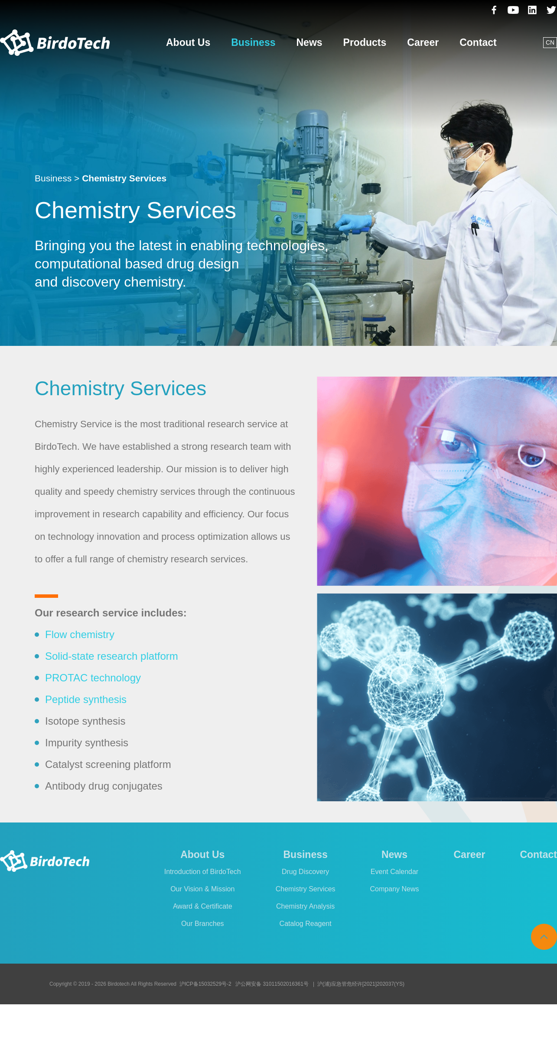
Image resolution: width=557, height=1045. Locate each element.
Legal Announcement (467, 1025)
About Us (188, 42)
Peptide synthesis (86, 699)
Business (253, 42)
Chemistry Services (306, 889)
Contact (478, 42)
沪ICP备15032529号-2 (205, 984)
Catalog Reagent (306, 923)
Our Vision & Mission (202, 889)
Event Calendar (394, 871)
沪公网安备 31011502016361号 (272, 984)
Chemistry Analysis (305, 906)
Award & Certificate (202, 906)
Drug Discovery (305, 871)
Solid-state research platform (111, 656)
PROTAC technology (93, 678)
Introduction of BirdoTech (202, 871)
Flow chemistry (79, 634)
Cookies (413, 1025)
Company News (394, 889)
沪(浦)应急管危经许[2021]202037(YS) (360, 984)
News (309, 42)
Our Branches (202, 923)
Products (365, 42)
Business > (57, 178)
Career (423, 42)
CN (550, 42)
